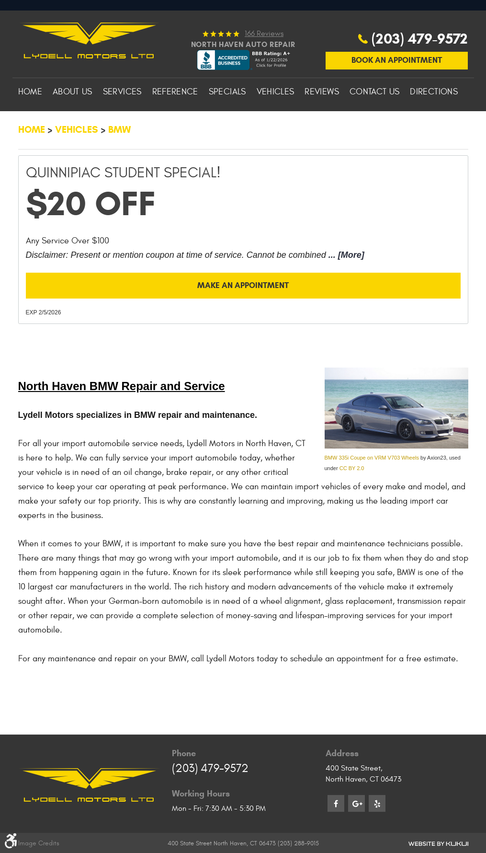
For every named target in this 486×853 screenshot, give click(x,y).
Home (30, 120)
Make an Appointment (243, 315)
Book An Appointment (396, 87)
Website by (438, 843)
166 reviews (264, 60)
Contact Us (375, 120)
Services (122, 120)
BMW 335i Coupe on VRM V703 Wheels (372, 488)
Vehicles (275, 120)
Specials (227, 120)
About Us (72, 120)
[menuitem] (30, 120)
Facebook (336, 803)
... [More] (345, 283)
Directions (434, 120)
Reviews (322, 120)
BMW (119, 158)
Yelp (377, 803)
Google (356, 803)
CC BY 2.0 (351, 499)
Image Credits (38, 843)
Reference (175, 120)
